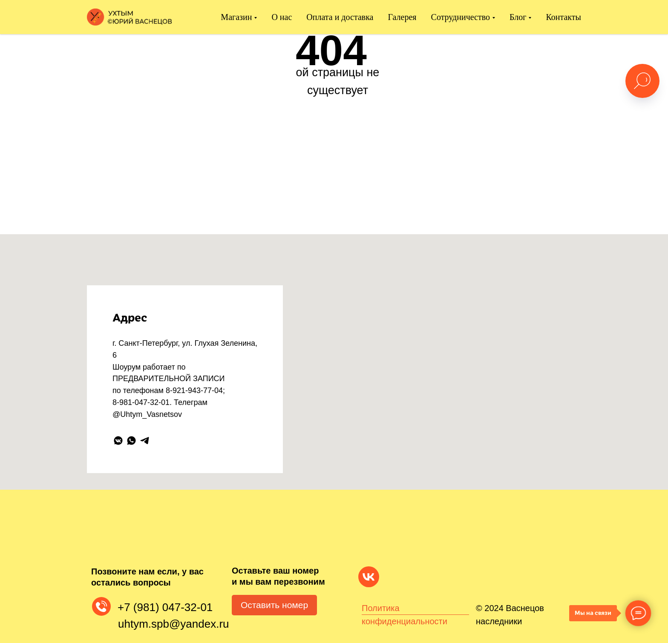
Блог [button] (518, 17)
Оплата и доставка (339, 17)
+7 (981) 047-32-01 (165, 607)
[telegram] (144, 440)
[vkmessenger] (118, 440)
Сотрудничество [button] (460, 17)
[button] (274, 605)
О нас (281, 17)
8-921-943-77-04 (194, 390)
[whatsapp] (131, 440)
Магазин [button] (236, 17)
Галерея (402, 17)
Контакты (563, 17)
